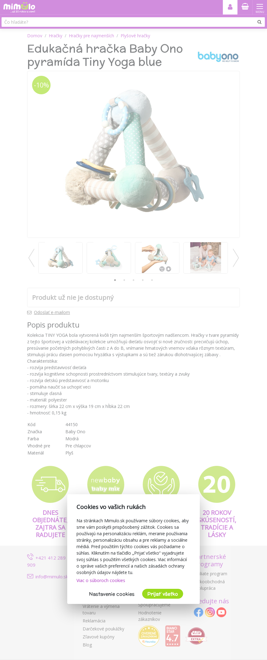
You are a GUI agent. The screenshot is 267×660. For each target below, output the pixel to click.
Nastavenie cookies (111, 594)
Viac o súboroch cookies (100, 580)
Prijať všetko (162, 594)
